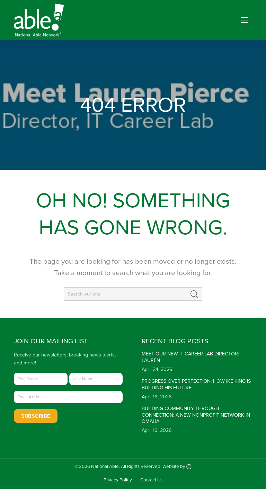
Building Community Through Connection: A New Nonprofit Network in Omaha (196, 415)
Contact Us (151, 480)
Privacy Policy (118, 480)
